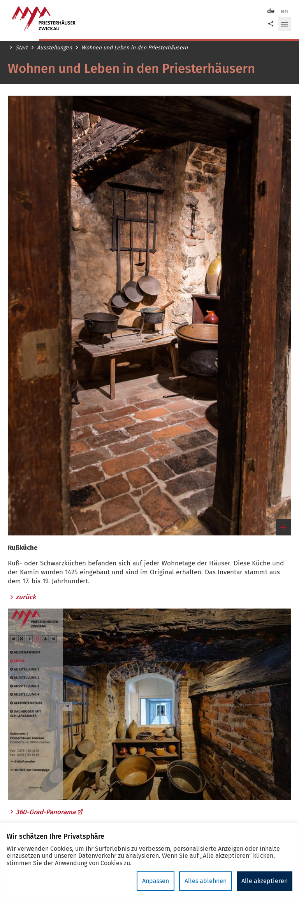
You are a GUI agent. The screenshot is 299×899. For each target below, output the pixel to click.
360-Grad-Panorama (50, 812)
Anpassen (155, 881)
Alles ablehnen (206, 881)
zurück (26, 597)
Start (22, 48)
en (284, 11)
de (270, 11)
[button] (284, 24)
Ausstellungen (54, 48)
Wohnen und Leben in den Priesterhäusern (134, 48)
